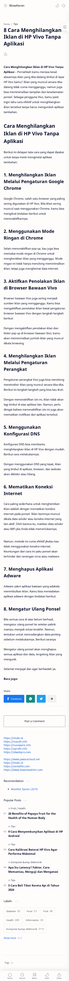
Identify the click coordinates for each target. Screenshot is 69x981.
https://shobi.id (13, 738)
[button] (57, 5)
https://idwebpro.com (17, 752)
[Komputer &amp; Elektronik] (26, 862)
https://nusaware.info (17, 745)
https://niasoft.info (15, 741)
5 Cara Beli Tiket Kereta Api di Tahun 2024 (33, 887)
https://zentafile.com (17, 766)
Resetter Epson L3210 (24, 789)
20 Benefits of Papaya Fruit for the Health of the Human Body (32, 816)
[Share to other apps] (51, 699)
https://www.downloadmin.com (23, 770)
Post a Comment (34, 721)
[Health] (22, 808)
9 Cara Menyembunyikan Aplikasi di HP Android (35, 834)
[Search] (63, 5)
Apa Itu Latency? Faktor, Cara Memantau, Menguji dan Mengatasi (33, 869)
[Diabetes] (13, 911)
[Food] (31, 911)
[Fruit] (14, 808)
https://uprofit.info (15, 748)
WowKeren (16, 6)
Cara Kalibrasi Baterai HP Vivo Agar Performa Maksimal (32, 852)
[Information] (34, 920)
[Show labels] (13, 938)
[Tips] (13, 826)
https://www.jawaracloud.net (22, 759)
